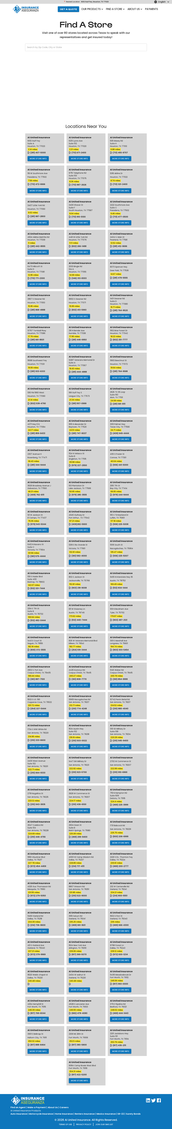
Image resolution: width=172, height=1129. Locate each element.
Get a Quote (68, 9)
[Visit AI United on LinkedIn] (148, 1102)
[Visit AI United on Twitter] (153, 1102)
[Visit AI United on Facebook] (159, 1102)
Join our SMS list (104, 1124)
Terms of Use (65, 1124)
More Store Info (38, 158)
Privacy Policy (83, 1124)
